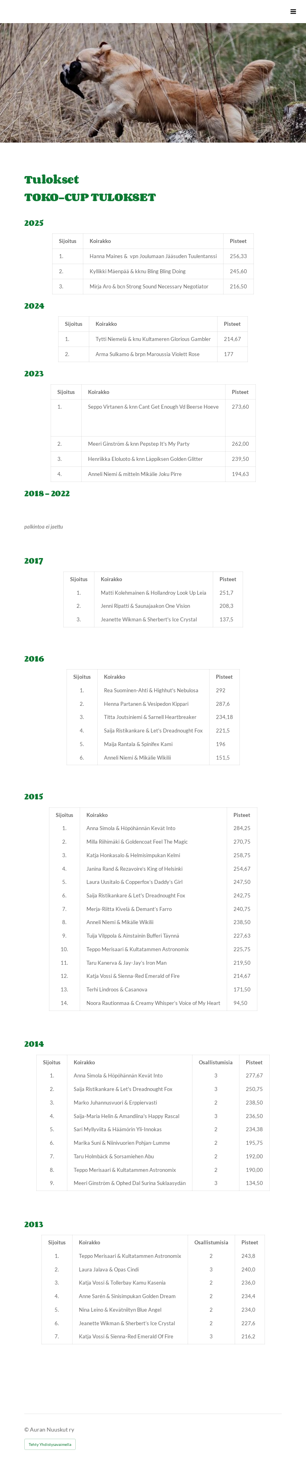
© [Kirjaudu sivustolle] (27, 1429)
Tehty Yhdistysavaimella (50, 1444)
